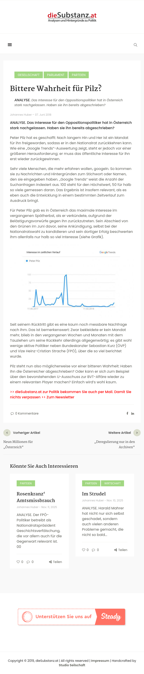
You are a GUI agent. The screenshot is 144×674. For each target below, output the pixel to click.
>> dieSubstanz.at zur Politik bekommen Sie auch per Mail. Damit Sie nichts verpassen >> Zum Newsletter (70, 394)
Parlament (55, 75)
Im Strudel (94, 494)
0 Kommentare (24, 413)
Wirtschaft (112, 483)
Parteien (78, 75)
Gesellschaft (28, 75)
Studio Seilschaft (72, 665)
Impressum (100, 660)
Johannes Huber (21, 115)
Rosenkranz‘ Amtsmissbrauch (36, 497)
